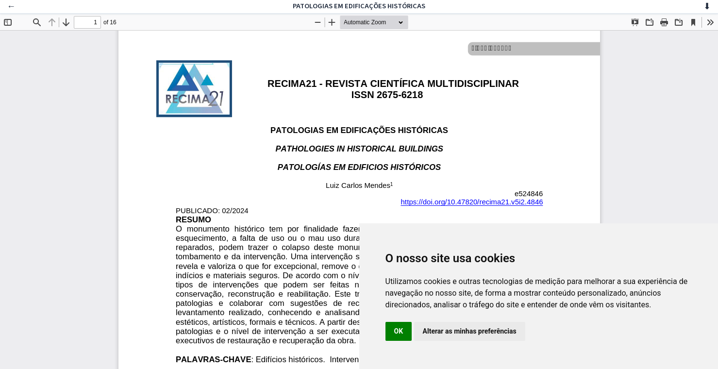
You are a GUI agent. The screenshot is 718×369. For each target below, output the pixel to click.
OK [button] (398, 331)
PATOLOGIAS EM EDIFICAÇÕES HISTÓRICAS (359, 6)
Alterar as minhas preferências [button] (470, 331)
